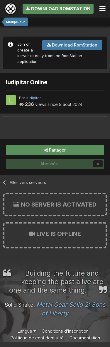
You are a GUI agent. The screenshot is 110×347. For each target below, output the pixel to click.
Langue (26, 331)
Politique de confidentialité (37, 338)
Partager (55, 150)
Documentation (84, 338)
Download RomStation (58, 8)
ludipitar (33, 97)
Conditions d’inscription (65, 331)
